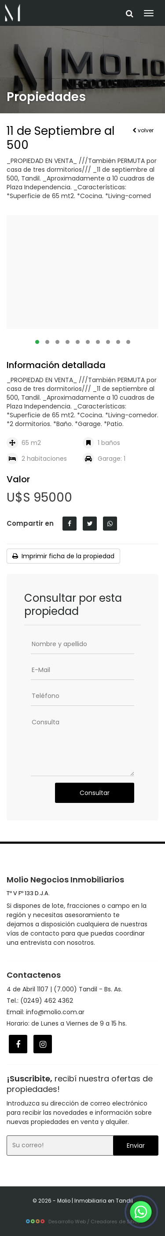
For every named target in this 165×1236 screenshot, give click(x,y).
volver (143, 130)
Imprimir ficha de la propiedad (63, 556)
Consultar (95, 792)
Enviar (136, 1145)
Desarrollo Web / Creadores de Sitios (82, 1221)
